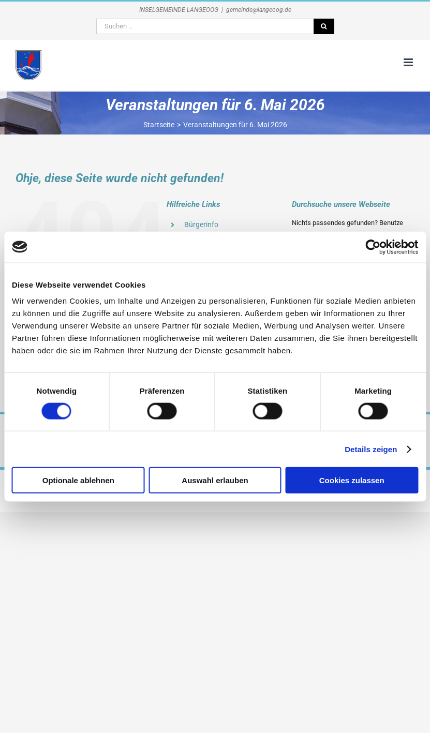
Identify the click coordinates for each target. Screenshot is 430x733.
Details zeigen (371, 448)
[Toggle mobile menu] (409, 62)
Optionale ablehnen (78, 480)
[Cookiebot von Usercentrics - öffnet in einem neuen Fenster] (373, 247)
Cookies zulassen (351, 480)
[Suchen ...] (205, 26)
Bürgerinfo (201, 224)
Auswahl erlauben (215, 480)
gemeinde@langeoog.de (258, 9)
